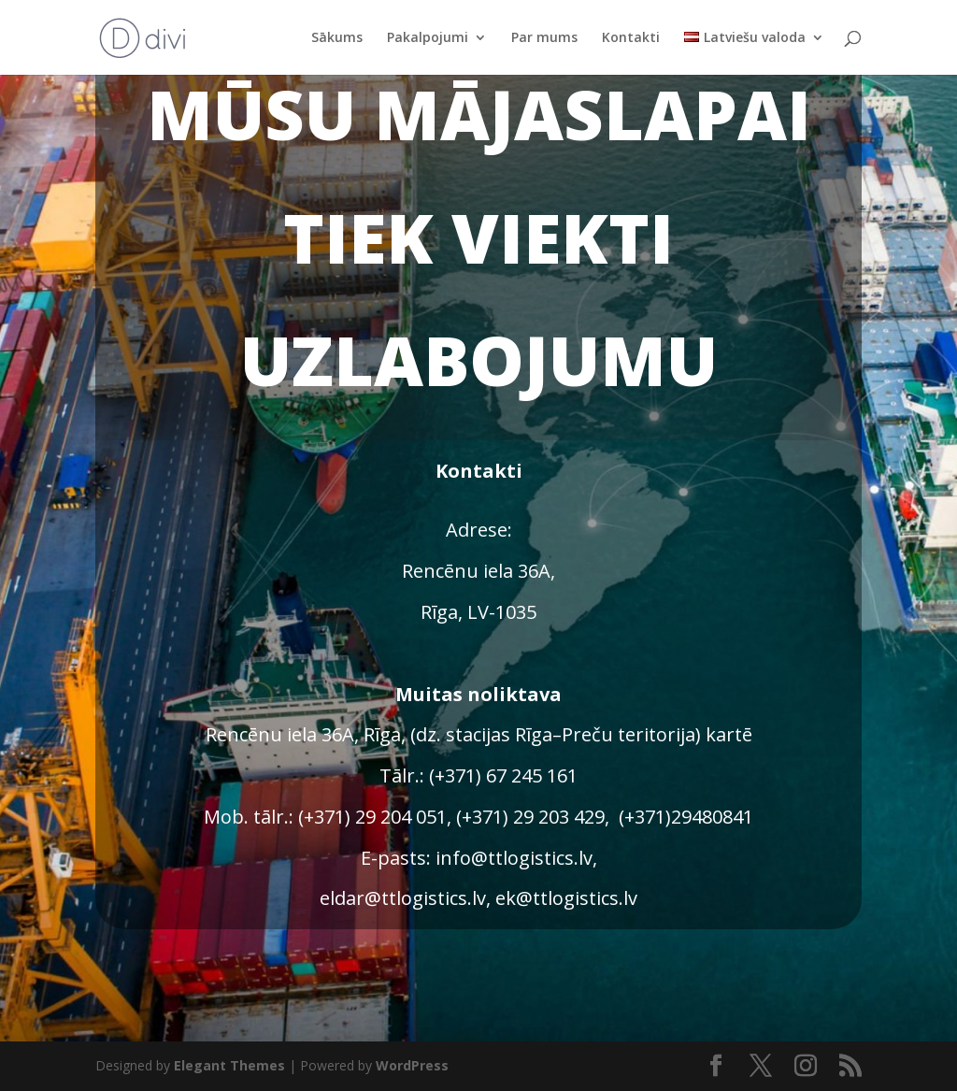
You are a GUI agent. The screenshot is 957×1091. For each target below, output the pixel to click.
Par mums (544, 38)
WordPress (412, 1065)
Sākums (337, 38)
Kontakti (631, 38)
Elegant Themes (229, 1065)
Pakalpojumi (427, 38)
